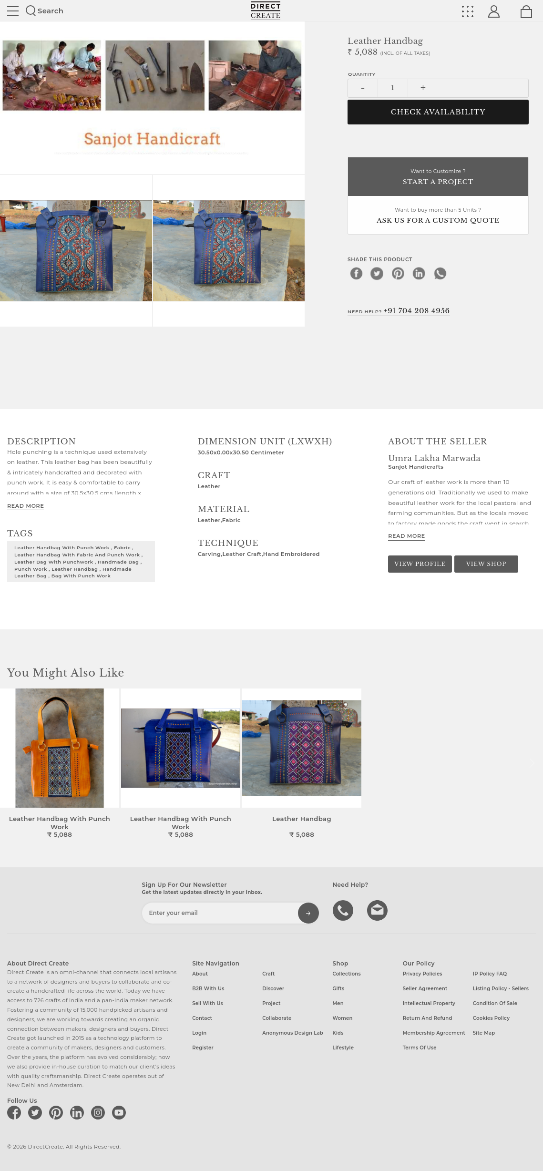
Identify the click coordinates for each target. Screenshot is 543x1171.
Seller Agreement (425, 989)
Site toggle (13, 11)
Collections (347, 974)
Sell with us (207, 1003)
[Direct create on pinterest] (57, 1112)
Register (203, 1048)
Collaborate (276, 1018)
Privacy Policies (422, 974)
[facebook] (356, 273)
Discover (273, 989)
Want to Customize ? (438, 177)
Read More (25, 506)
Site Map (484, 1033)
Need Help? (399, 311)
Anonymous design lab (292, 1033)
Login (199, 1033)
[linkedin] (419, 273)
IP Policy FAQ (490, 974)
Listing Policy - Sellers (501, 989)
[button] (531, 763)
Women (343, 1018)
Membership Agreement (434, 1033)
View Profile (420, 564)
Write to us (378, 909)
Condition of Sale (495, 1003)
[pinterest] (398, 273)
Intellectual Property (429, 1003)
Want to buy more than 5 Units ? (438, 216)
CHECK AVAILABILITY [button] (438, 112)
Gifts (339, 989)
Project (271, 1003)
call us (344, 909)
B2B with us (208, 989)
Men (338, 1003)
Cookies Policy (491, 1018)
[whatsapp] (440, 273)
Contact (202, 1018)
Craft (268, 974)
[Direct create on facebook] (15, 1112)
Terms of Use (420, 1048)
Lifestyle (343, 1048)
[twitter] (377, 273)
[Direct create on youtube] (120, 1112)
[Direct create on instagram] (99, 1112)
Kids (338, 1033)
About (200, 974)
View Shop (486, 564)
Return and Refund (427, 1018)
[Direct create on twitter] (36, 1112)
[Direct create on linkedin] (78, 1112)
